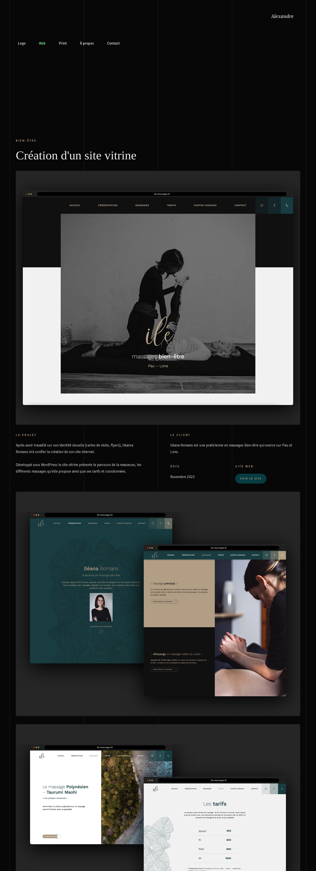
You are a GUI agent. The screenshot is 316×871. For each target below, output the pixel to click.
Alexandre (282, 16)
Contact (113, 41)
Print (63, 41)
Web (42, 41)
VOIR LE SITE (251, 478)
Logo (22, 41)
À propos (87, 41)
